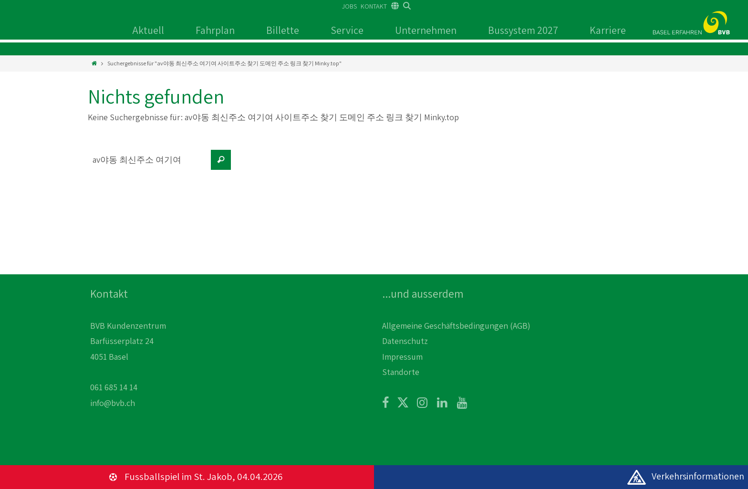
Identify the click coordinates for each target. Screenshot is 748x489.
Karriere (608, 30)
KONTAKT (374, 6)
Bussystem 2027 (523, 30)
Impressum (402, 356)
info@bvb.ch (112, 402)
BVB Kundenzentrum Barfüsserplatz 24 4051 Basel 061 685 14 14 (128, 356)
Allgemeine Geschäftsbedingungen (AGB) (456, 325)
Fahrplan (215, 30)
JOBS (349, 6)
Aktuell (148, 30)
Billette (282, 30)
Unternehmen (426, 30)
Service (347, 30)
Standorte (400, 371)
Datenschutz (405, 340)
